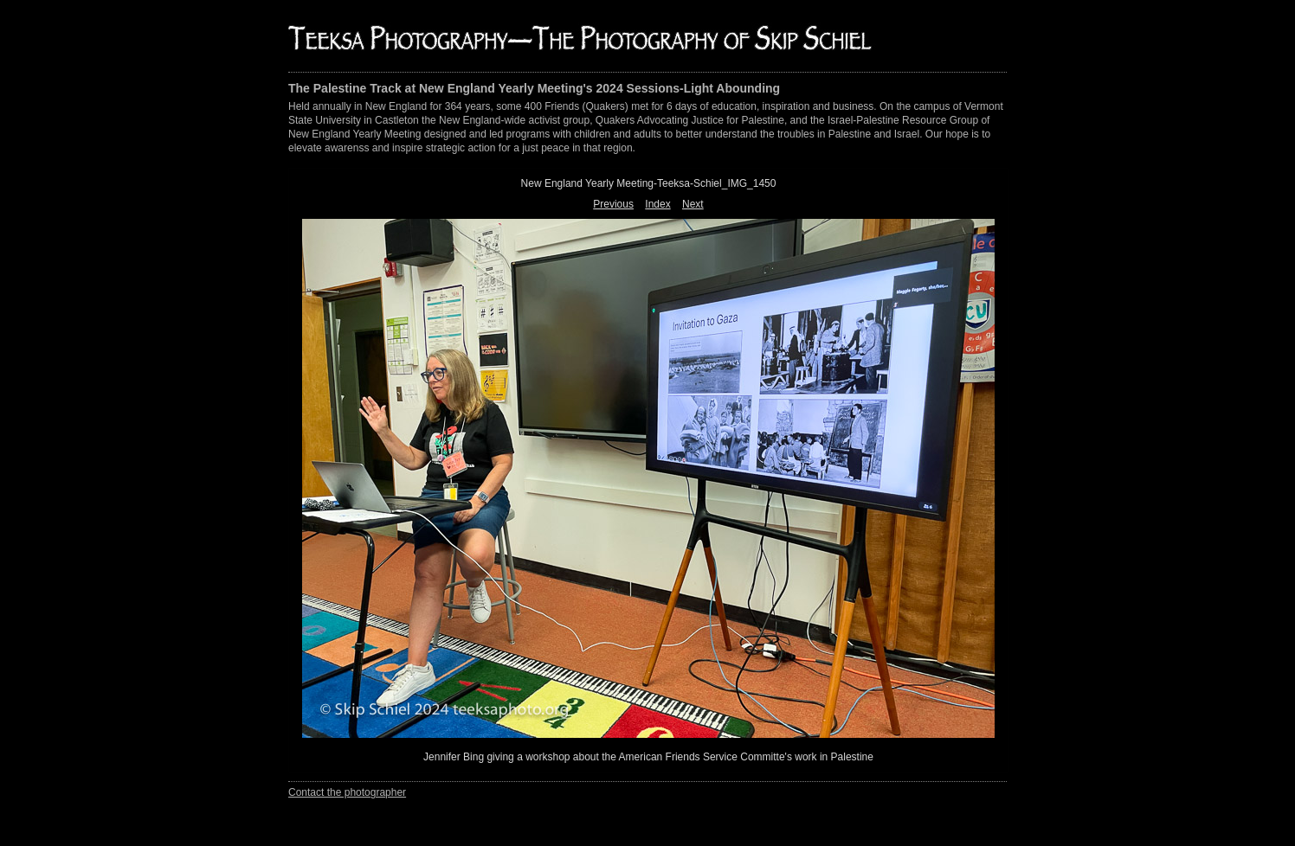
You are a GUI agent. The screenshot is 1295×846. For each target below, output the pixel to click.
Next (693, 204)
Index (657, 204)
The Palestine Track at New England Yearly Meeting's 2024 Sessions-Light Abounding (534, 88)
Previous (613, 204)
